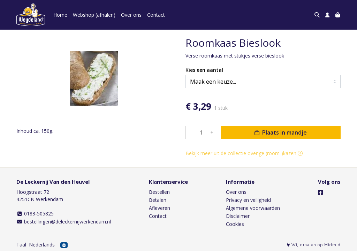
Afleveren (159, 208)
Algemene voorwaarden (253, 208)
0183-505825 (35, 213)
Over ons (131, 15)
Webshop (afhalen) (94, 15)
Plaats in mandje (281, 132)
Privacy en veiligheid (248, 200)
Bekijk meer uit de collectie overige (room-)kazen (244, 153)
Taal (21, 244)
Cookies (235, 224)
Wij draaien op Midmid (314, 245)
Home (60, 15)
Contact (156, 15)
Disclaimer (238, 216)
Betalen (157, 200)
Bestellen (159, 192)
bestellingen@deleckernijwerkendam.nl (63, 221)
